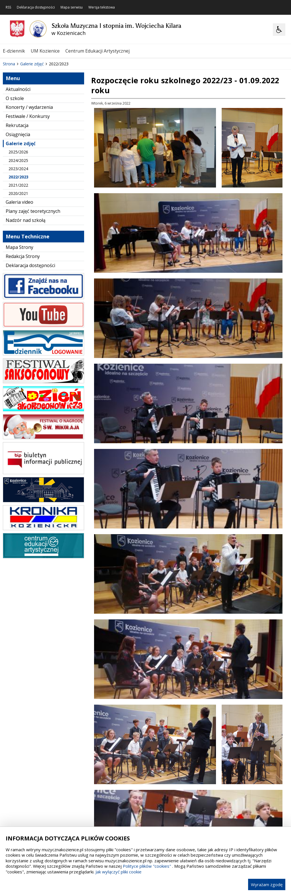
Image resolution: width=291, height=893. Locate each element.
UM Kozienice (45, 51)
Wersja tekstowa (101, 7)
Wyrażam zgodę (266, 884)
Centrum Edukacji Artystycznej (97, 51)
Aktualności (18, 153)
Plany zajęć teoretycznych (33, 275)
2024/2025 (18, 224)
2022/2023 (18, 241)
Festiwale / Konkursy (28, 181)
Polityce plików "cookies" (147, 866)
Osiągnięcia (18, 198)
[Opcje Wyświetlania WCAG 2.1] (279, 29)
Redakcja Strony (23, 321)
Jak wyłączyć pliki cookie (118, 872)
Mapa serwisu (72, 7)
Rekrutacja (17, 189)
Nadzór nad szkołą (25, 284)
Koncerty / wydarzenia (29, 171)
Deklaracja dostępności (36, 7)
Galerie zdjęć (21, 208)
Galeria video (19, 266)
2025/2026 (18, 216)
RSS (8, 7)
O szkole (15, 162)
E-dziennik (14, 51)
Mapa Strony (19, 312)
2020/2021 (18, 258)
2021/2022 (18, 249)
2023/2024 (18, 233)
